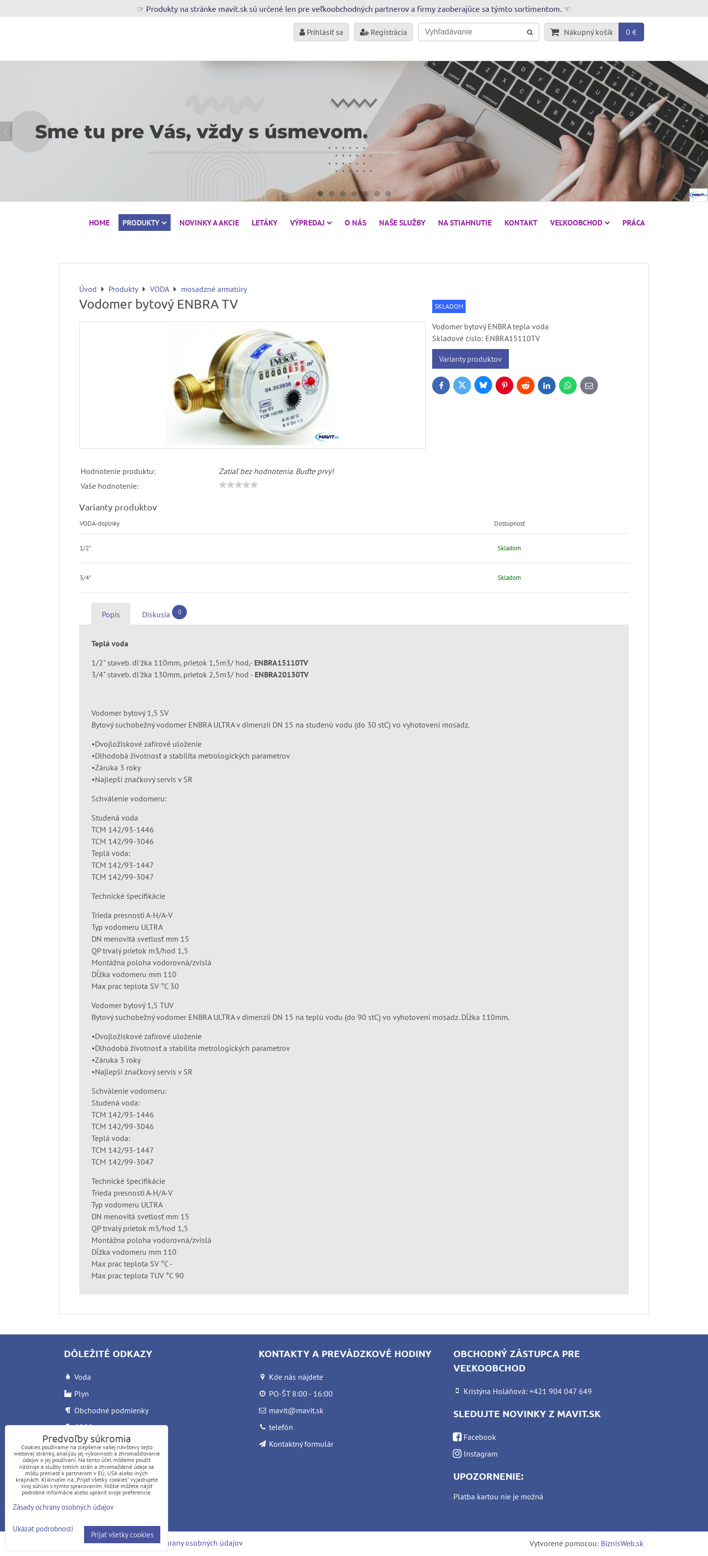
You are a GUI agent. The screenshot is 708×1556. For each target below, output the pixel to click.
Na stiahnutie (465, 222)
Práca (633, 222)
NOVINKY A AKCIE (209, 222)
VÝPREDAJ (311, 222)
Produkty (144, 222)
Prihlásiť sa (321, 32)
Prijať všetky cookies (122, 1534)
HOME (99, 222)
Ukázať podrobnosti (43, 1529)
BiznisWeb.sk (622, 1543)
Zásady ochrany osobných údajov (187, 1543)
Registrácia (383, 32)
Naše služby (402, 222)
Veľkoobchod (580, 222)
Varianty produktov (470, 359)
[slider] (238, 485)
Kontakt (520, 222)
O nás (355, 222)
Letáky (264, 222)
